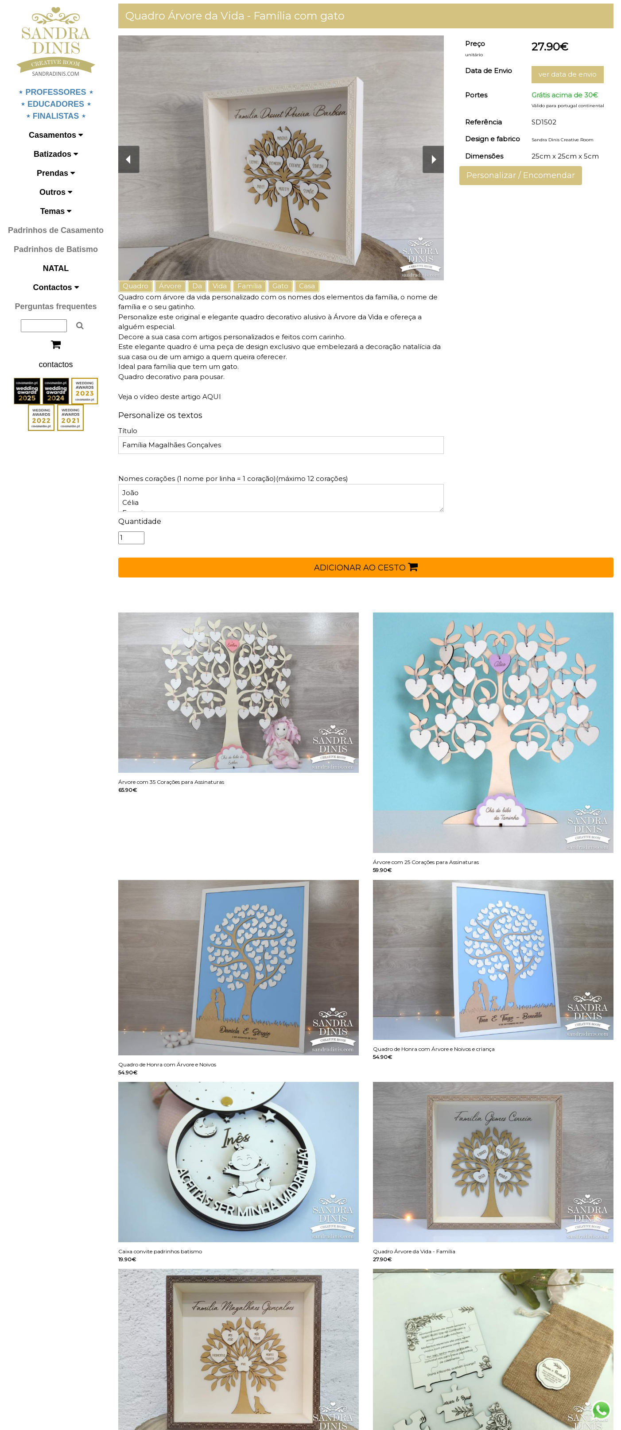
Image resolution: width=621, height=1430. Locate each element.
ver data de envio (568, 74)
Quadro (135, 286)
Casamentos (56, 135)
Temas (56, 211)
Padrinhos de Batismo (56, 249)
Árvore (170, 286)
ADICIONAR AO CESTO (366, 567)
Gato (280, 286)
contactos (56, 364)
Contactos (55, 287)
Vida (220, 286)
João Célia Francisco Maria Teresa (281, 498)
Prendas (56, 173)
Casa (307, 286)
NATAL (56, 268)
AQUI (211, 396)
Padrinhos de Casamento (56, 230)
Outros (55, 192)
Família (249, 286)
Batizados (56, 154)
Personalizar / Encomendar (520, 175)
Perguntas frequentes (56, 306)
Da (197, 286)
